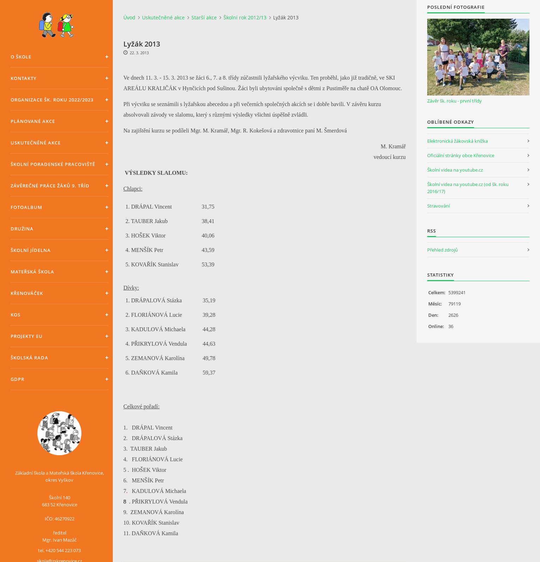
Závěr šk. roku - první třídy (454, 101)
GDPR (17, 379)
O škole (21, 57)
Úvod (129, 17)
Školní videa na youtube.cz (455, 170)
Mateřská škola (32, 271)
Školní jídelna (31, 250)
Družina (22, 229)
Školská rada (29, 357)
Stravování (438, 206)
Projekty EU (27, 336)
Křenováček (27, 293)
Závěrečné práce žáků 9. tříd (50, 186)
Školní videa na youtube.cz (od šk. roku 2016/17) (468, 187)
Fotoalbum (26, 207)
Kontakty (24, 78)
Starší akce (204, 17)
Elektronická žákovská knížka (457, 141)
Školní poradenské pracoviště (53, 164)
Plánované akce (33, 121)
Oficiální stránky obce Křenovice (460, 155)
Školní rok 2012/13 (244, 17)
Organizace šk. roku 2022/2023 (52, 100)
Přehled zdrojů (442, 250)
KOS (15, 314)
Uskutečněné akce (36, 143)
